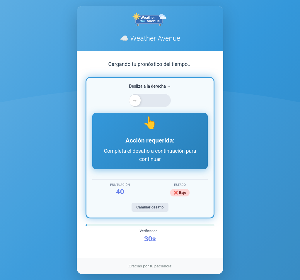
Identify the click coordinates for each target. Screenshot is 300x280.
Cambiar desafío (149, 207)
